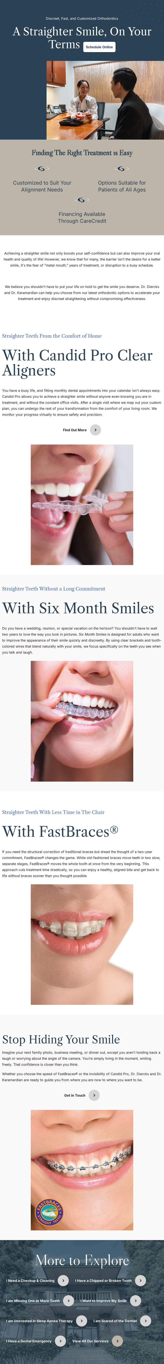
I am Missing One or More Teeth (33, 1301)
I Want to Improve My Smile (104, 1301)
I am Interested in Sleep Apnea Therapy (39, 1321)
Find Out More (75, 430)
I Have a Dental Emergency (29, 1341)
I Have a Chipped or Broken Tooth (103, 1280)
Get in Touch (74, 1095)
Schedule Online (99, 47)
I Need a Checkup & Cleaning (30, 1280)
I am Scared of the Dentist (115, 1321)
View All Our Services (90, 1341)
